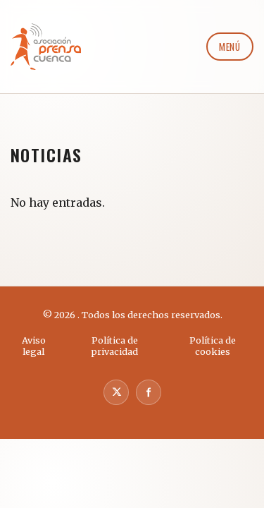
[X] (116, 392)
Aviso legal (34, 345)
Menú (230, 47)
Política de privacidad (114, 345)
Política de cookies (212, 345)
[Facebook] (148, 392)
